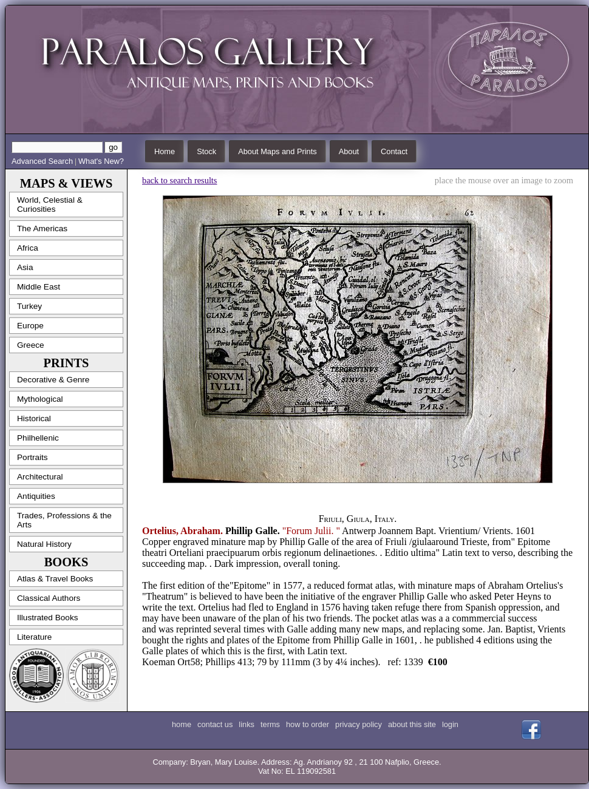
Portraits (32, 457)
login (450, 724)
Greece (30, 345)
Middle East (38, 286)
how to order (307, 724)
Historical (34, 418)
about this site (412, 724)
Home (164, 151)
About (349, 151)
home (181, 724)
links (246, 724)
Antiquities (36, 496)
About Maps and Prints (277, 151)
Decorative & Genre (53, 379)
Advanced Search (42, 161)
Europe (30, 325)
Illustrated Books (47, 617)
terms (270, 724)
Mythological (40, 399)
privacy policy (358, 724)
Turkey (29, 306)
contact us (215, 724)
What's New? (101, 161)
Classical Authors (48, 598)
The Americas (42, 228)
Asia (25, 267)
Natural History (44, 544)
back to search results (179, 180)
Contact (394, 151)
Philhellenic (38, 437)
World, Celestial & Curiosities (50, 204)
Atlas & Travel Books (55, 578)
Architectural (40, 476)
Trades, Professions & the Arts (64, 520)
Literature (34, 637)
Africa (27, 247)
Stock (206, 151)
